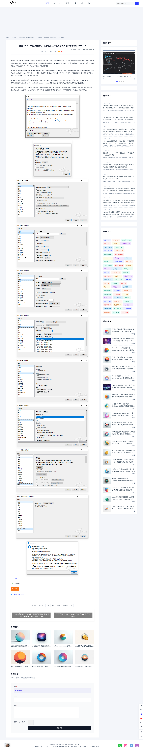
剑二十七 (12, 3)
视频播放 (107, 276)
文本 (128, 279)
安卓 (74, 3)
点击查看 (15, 578)
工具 (107, 240)
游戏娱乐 (107, 297)
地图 (66, 740)
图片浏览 (107, 294)
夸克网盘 (14, 589)
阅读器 (86, 49)
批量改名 (128, 301)
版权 (69, 740)
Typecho (49, 742)
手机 (126, 294)
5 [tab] (123, 81)
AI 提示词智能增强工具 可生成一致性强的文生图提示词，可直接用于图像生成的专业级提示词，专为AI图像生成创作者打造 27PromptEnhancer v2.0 (119, 191)
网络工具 (117, 301)
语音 (106, 272)
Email (15, 696)
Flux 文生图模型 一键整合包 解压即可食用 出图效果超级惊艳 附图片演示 (123, 462)
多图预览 (90, 49)
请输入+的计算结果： (20, 722)
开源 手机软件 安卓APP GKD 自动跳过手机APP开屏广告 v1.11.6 (73, 616)
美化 (106, 287)
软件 (60, 3)
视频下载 (117, 305)
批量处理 (127, 287)
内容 (15, 706)
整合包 (119, 247)
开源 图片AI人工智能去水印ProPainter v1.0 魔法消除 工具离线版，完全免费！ (122, 406)
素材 (82, 3)
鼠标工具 (107, 305)
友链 (63, 740)
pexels (107, 312)
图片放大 (107, 301)
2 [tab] (117, 81)
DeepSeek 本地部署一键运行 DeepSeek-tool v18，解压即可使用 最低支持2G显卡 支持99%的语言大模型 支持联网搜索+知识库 (119, 214)
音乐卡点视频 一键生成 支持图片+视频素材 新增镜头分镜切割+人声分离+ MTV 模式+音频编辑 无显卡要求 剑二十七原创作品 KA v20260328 (119, 202)
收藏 (71, 740)
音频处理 (118, 261)
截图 (127, 297)
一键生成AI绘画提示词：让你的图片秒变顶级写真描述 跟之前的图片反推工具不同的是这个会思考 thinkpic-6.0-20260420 (118, 143)
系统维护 (116, 287)
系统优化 (128, 276)
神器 (128, 265)
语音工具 (127, 269)
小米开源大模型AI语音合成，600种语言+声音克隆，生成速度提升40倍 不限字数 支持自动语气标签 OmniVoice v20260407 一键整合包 (119, 108)
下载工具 (118, 279)
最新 (51, 740)
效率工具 (108, 251)
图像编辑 (107, 290)
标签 (60, 740)
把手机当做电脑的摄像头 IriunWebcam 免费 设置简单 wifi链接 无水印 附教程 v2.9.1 (123, 481)
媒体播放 (107, 279)
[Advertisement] (71, 23)
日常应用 (74, 49)
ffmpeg (128, 308)
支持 (77, 740)
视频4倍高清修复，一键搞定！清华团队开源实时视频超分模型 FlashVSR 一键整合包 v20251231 (31, 616)
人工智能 (126, 243)
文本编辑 (128, 305)
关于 (74, 740)
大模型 (117, 294)
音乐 (106, 283)
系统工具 (119, 265)
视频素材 (127, 290)
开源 (67, 3)
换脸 (123, 283)
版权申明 (74, 742)
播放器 (118, 276)
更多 (89, 3)
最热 (54, 740)
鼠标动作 (107, 308)
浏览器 (117, 290)
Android (107, 258)
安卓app (107, 261)
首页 (47, 3)
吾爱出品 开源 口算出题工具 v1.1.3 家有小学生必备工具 (27, 646)
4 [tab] (121, 81)
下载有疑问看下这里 (19, 594)
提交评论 (82, 723)
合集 (57, 740)
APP (128, 261)
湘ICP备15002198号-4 (65, 742)
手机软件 (118, 258)
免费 (84, 49)
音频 (106, 269)
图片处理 (119, 251)
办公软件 (78, 49)
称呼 (15, 687)
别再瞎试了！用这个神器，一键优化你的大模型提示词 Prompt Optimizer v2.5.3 (123, 397)
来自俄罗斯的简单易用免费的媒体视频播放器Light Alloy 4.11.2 (93, 646)
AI (54, 3)
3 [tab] (119, 81)
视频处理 (108, 265)
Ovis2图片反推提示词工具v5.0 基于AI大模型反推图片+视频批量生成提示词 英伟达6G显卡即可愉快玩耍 (123, 499)
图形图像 (119, 254)
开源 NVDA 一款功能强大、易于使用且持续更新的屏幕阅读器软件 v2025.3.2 (43, 37)
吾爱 (125, 272)
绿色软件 (126, 240)
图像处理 (108, 254)
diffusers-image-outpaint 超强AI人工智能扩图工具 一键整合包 (71, 646)
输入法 (116, 312)
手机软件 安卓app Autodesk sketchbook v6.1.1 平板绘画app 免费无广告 (123, 378)
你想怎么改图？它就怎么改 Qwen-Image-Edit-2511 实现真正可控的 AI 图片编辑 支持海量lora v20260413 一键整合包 (118, 167)
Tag (93, 49)
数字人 (125, 312)
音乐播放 (117, 297)
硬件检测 (117, 308)
